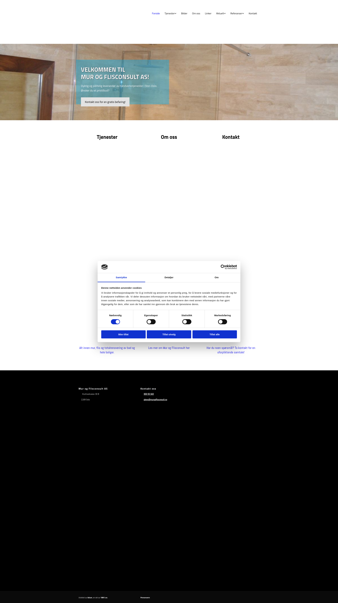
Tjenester (170, 13)
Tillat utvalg (169, 334)
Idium (89, 597)
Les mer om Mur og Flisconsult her (169, 348)
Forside (156, 13)
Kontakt (253, 13)
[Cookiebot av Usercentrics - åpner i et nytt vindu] (223, 267)
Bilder (184, 13)
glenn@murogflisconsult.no (155, 399)
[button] (105, 101)
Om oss (196, 13)
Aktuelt (220, 13)
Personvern (145, 597)
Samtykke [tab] (121, 277)
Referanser (236, 13)
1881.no (104, 597)
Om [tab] (217, 277)
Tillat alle (215, 334)
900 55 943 (149, 394)
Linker (208, 13)
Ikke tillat (123, 334)
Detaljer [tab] (169, 277)
